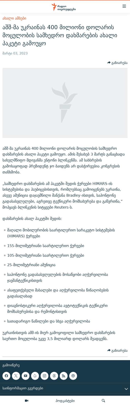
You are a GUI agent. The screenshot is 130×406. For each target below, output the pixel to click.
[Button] (117, 62)
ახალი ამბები (14, 18)
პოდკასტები (65, 401)
